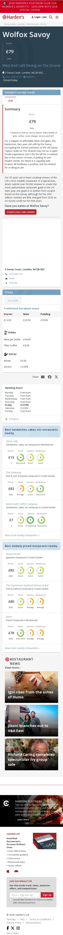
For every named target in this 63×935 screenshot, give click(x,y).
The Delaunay (13, 472)
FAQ (22, 919)
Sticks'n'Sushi (13, 554)
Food (20, 451)
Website (11, 283)
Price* (9, 43)
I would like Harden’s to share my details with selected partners (31, 901)
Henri (9, 616)
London (21, 24)
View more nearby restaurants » (22, 535)
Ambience (41, 451)
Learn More (23, 819)
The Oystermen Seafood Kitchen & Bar (27, 585)
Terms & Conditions (40, 919)
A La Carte (13, 300)
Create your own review (20, 211)
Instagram (12, 419)
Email (9, 278)
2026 (10, 100)
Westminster (33, 24)
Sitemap (11, 919)
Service (30, 451)
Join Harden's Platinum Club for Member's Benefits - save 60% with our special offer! (30, 6)
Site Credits (13, 933)
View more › (12, 667)
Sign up (47, 894)
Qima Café (12, 441)
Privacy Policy (14, 922)
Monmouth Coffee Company (21, 504)
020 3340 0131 (14, 274)
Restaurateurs (33, 922)
